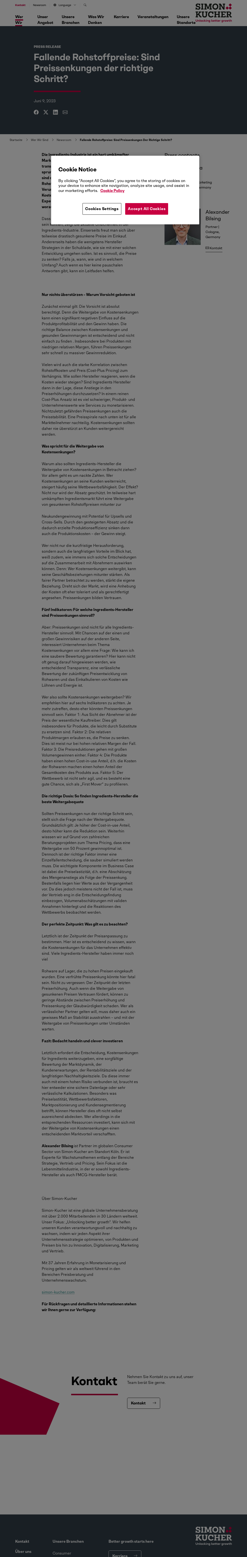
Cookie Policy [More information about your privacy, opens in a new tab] (112, 190)
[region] (125, 190)
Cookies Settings (102, 208)
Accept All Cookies (146, 208)
